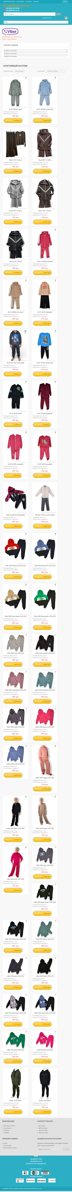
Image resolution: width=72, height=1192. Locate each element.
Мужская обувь (43, 1132)
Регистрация (7, 1145)
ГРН (65, 1)
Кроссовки (42, 1126)
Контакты (29, 1)
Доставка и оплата (9, 1)
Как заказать (20, 1)
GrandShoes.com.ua (35, 1188)
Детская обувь (43, 1128)
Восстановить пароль (10, 1148)
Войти (5, 1143)
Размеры (36, 1)
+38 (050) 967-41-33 (12, 10)
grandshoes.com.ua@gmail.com (36, 1163)
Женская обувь (43, 1130)
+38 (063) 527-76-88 (12, 8)
